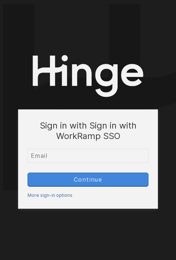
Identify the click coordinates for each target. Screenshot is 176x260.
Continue (88, 179)
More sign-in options (50, 195)
